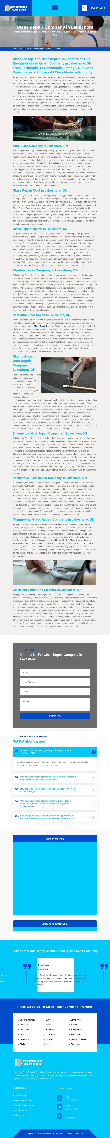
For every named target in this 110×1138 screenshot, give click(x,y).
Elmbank (24, 1044)
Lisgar (48, 1044)
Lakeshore (24, 49)
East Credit (25, 1039)
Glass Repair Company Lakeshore (47, 49)
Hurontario (50, 1030)
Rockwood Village (78, 1039)
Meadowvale (76, 1030)
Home (15, 49)
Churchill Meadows (28, 1020)
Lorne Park (75, 1020)
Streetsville (75, 1044)
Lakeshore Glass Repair (55, 1134)
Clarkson (24, 1025)
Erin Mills (49, 1020)
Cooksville (24, 1030)
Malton (74, 1025)
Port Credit (75, 1034)
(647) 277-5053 (97, 8)
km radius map (55, 878)
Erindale (49, 1025)
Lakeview (49, 1039)
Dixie (22, 1034)
